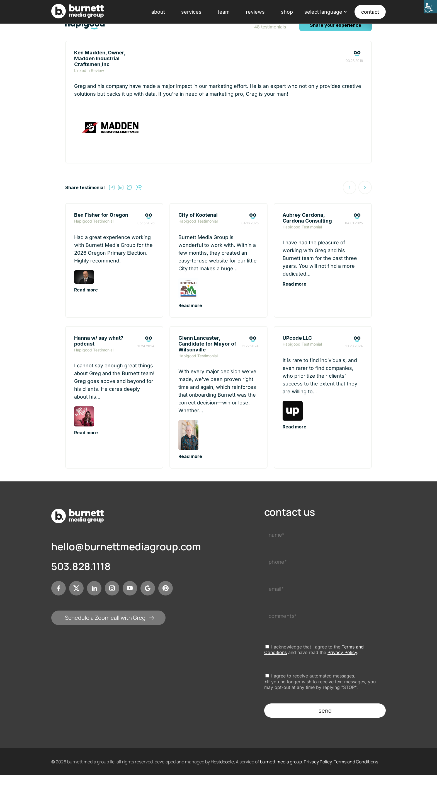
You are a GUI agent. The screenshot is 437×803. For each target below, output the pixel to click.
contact (370, 12)
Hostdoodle (222, 762)
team (224, 12)
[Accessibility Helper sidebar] (430, 6)
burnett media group (281, 762)
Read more (86, 290)
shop (287, 12)
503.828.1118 (81, 566)
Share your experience (335, 25)
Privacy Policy (342, 652)
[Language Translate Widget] (325, 12)
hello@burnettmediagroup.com (126, 546)
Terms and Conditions (356, 762)
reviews (255, 12)
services (191, 12)
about (158, 12)
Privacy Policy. (318, 762)
